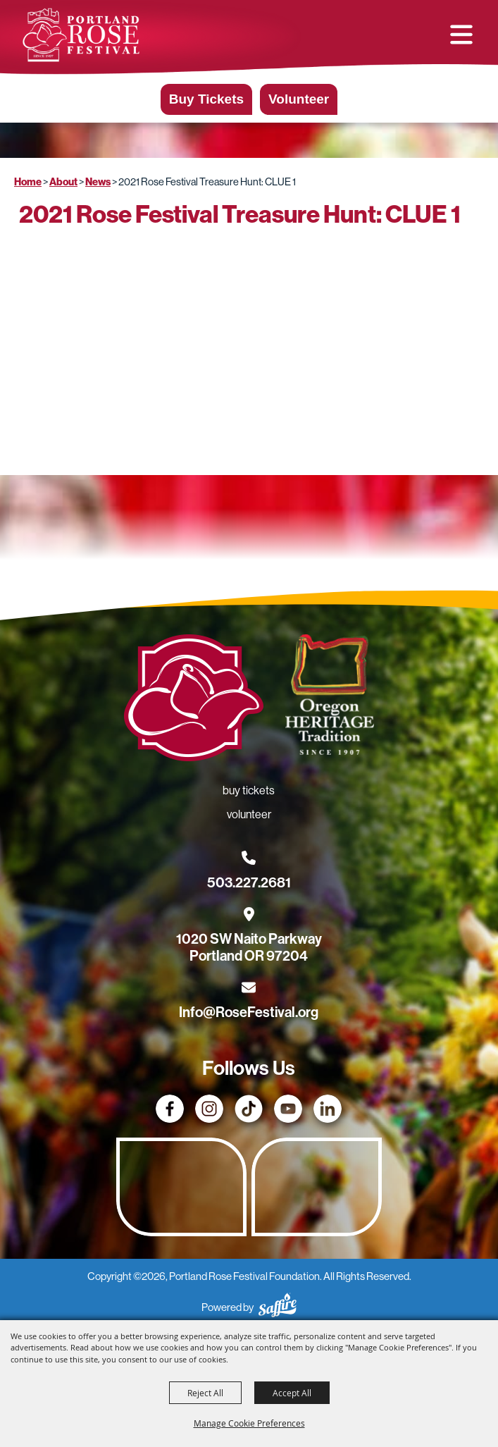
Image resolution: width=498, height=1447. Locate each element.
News (98, 182)
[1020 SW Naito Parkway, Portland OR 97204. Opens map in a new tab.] (249, 938)
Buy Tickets (206, 99)
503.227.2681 (249, 882)
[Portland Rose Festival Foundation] (81, 35)
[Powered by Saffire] (278, 1307)
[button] (461, 34)
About (63, 182)
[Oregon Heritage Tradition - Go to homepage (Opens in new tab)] (329, 697)
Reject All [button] (205, 1392)
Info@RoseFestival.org (248, 1012)
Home (28, 182)
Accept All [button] (292, 1392)
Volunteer (298, 99)
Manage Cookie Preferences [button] (249, 1423)
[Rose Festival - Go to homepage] (193, 700)
